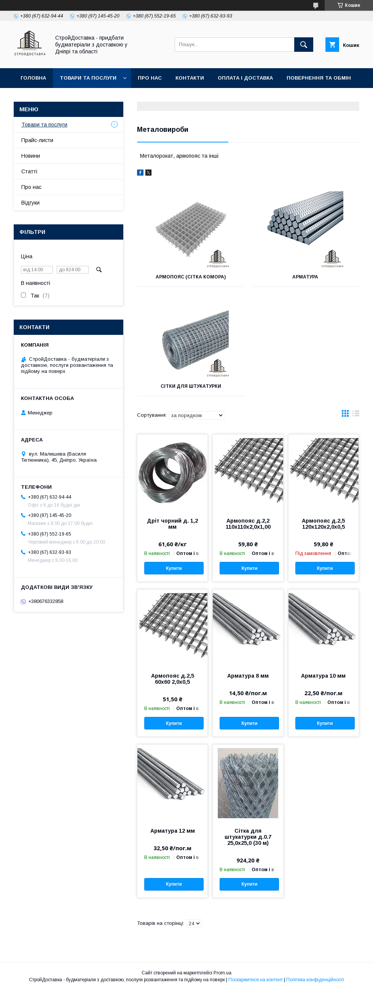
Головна (33, 78)
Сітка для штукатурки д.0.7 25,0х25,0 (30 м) (248, 837)
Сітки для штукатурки (191, 386)
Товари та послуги (88, 78)
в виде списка (355, 415)
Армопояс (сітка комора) (191, 277)
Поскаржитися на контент (255, 979)
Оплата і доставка (245, 78)
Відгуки (30, 203)
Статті (29, 171)
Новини (30, 156)
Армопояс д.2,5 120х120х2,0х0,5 (323, 524)
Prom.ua (222, 973)
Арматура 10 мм (323, 676)
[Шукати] (303, 44)
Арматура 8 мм (248, 676)
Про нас (150, 78)
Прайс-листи (37, 140)
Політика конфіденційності (315, 979)
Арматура (305, 277)
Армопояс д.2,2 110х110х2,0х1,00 (248, 524)
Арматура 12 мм (172, 831)
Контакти (189, 78)
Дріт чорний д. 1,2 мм (172, 524)
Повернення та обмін (319, 78)
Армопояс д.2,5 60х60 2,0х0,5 (172, 679)
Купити (174, 568)
